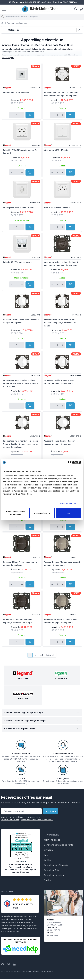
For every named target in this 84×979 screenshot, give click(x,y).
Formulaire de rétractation (56, 865)
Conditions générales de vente (58, 845)
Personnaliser (42, 513)
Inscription (51, 811)
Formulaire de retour (54, 875)
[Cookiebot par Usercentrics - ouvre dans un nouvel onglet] (70, 462)
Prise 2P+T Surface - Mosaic (57, 208)
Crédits (47, 880)
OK (68, 513)
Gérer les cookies (68, 503)
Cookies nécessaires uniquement (15, 513)
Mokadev (48, 971)
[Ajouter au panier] (30, 115)
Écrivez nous (52, 935)
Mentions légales (52, 840)
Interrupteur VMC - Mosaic (56, 150)
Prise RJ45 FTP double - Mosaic (17, 262)
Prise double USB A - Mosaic (16, 92)
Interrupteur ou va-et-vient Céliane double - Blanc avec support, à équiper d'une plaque (20, 383)
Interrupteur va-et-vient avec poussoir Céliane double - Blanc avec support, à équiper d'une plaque (20, 444)
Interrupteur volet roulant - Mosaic (19, 208)
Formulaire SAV (51, 870)
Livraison (48, 850)
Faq (46, 855)
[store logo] (40, 9)
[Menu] (4, 9)
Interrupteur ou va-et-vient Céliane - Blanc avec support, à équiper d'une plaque (60, 323)
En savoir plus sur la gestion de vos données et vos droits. (27, 820)
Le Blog (47, 860)
